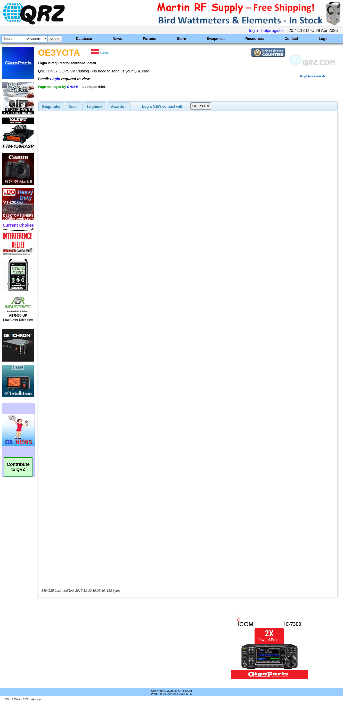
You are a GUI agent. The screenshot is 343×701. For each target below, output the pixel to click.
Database (84, 39)
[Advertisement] (122, 647)
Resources (254, 39)
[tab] (51, 106)
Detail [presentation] (73, 107)
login (253, 30)
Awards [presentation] (119, 107)
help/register (272, 30)
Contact (291, 39)
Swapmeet (216, 39)
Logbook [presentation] (94, 107)
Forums (149, 39)
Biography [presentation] (51, 107)
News (117, 39)
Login (324, 39)
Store (181, 39)
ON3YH (72, 87)
